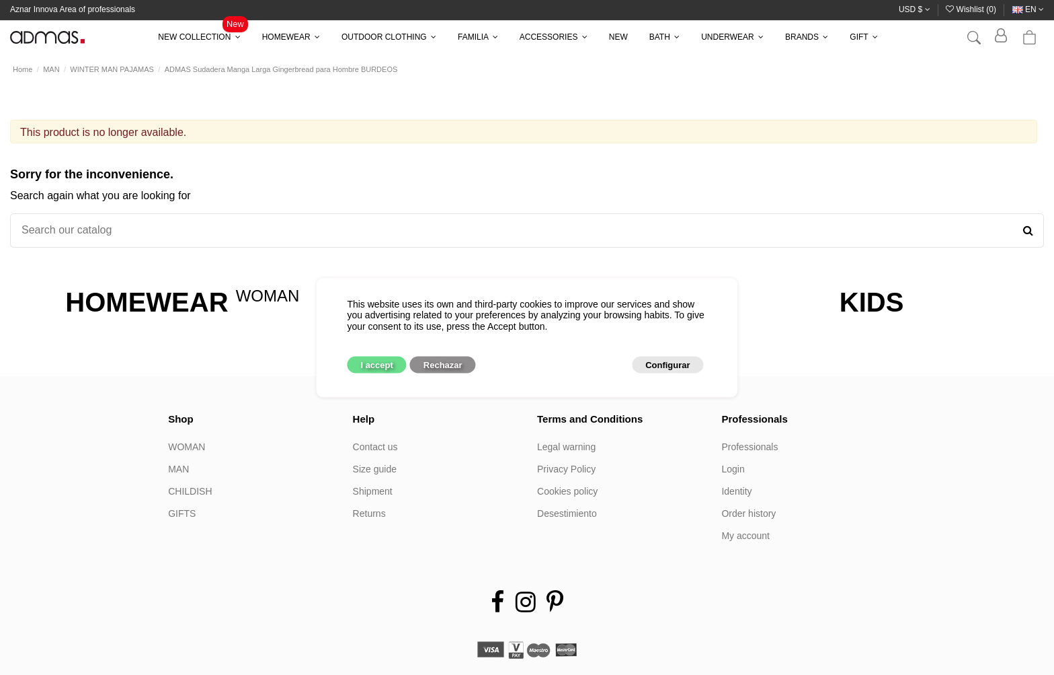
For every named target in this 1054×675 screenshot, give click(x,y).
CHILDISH (190, 491)
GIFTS (182, 513)
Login (732, 469)
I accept (376, 365)
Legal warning (566, 446)
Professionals (749, 446)
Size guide (375, 469)
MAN (178, 469)
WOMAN (186, 446)
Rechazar (442, 365)
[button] (199, 37)
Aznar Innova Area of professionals (72, 9)
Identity (736, 491)
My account (745, 535)
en (1028, 9)
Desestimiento (567, 513)
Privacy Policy (566, 469)
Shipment (373, 491)
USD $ (914, 9)
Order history (748, 513)
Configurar (667, 365)
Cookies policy (567, 491)
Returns (369, 513)
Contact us (375, 446)
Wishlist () (972, 9)
